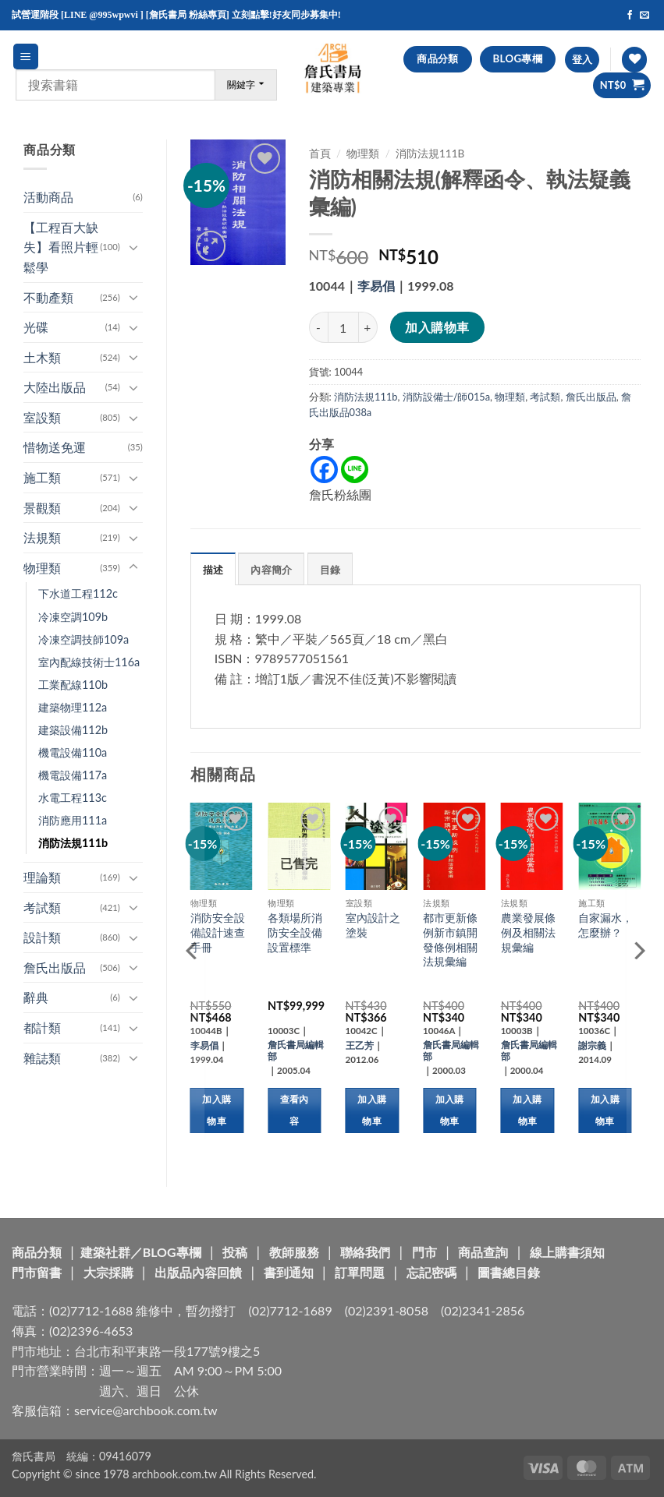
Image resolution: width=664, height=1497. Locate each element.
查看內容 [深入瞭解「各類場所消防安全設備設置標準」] (294, 1110)
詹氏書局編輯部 (296, 1050)
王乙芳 (360, 1045)
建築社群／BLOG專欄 (140, 1252)
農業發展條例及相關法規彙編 (528, 932)
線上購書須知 (567, 1252)
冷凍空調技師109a (83, 639)
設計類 (42, 937)
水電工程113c (72, 797)
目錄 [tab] (330, 569)
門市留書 (37, 1272)
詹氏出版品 (54, 967)
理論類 (42, 877)
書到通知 (289, 1272)
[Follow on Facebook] (629, 15)
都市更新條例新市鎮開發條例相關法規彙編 (450, 939)
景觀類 (42, 507)
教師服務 (294, 1252)
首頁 (320, 153)
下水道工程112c (78, 593)
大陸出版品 (54, 387)
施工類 (42, 477)
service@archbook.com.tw (145, 1410)
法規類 (42, 537)
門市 (424, 1252)
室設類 (42, 417)
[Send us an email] (644, 15)
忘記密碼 (431, 1272)
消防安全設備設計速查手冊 (217, 932)
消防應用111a (72, 820)
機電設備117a (72, 775)
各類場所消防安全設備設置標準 (295, 932)
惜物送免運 (54, 447)
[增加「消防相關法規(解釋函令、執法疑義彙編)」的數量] (368, 327)
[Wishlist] (634, 59)
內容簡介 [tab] (271, 569)
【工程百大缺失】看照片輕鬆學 (60, 247)
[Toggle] (133, 247)
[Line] (354, 469)
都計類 (42, 1027)
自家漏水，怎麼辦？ (605, 925)
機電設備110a (72, 752)
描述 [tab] (213, 569)
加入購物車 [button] (216, 1110)
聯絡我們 (365, 1252)
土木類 (42, 357)
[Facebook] (324, 469)
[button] (25, 56)
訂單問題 (360, 1272)
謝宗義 (592, 1045)
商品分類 (37, 1252)
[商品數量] (343, 327)
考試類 (42, 907)
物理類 (42, 567)
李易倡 (376, 285)
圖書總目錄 (509, 1272)
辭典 (35, 997)
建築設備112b (73, 729)
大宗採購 (108, 1272)
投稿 (234, 1252)
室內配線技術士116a (89, 662)
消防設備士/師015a (446, 396)
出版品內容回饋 (198, 1272)
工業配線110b (73, 684)
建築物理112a (72, 707)
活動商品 (48, 196)
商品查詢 (483, 1252)
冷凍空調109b (73, 616)
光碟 (35, 327)
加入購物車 (437, 327)
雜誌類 (42, 1057)
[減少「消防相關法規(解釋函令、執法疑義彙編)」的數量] (318, 327)
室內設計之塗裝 (373, 925)
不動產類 (48, 297)
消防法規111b (73, 842)
